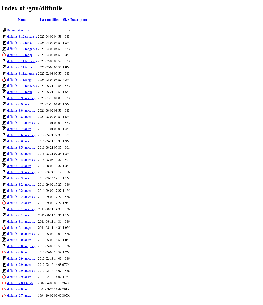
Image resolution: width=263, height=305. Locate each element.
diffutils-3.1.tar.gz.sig (21, 221)
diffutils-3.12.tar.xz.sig (22, 36)
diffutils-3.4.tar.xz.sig (21, 160)
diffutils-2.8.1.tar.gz (20, 283)
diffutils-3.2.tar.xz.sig (21, 184)
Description (78, 19)
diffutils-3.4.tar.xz (19, 166)
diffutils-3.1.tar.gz (19, 227)
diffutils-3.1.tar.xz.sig (21, 209)
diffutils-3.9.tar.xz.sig (21, 98)
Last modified (50, 19)
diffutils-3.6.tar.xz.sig (21, 135)
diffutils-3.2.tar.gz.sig (21, 197)
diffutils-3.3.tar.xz (19, 178)
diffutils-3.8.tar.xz (19, 116)
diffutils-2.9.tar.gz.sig (21, 271)
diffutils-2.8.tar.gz (19, 289)
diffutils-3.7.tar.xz (19, 129)
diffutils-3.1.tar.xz (19, 215)
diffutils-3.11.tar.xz (19, 67)
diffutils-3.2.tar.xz (19, 190)
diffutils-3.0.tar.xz (19, 240)
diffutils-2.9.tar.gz (19, 277)
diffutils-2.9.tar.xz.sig (21, 258)
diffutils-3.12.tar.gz (19, 55)
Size (66, 19)
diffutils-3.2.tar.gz (19, 203)
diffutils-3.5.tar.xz (19, 153)
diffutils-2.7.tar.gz (19, 295)
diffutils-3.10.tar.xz (19, 92)
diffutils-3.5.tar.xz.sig (21, 147)
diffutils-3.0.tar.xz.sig (21, 234)
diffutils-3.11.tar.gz (19, 79)
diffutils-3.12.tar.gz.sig (22, 49)
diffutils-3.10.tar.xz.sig (22, 86)
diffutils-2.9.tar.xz (19, 264)
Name (22, 19)
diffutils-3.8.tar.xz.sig (21, 110)
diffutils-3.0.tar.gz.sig (21, 246)
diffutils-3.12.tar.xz (19, 42)
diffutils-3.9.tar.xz (19, 104)
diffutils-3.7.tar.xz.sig (21, 123)
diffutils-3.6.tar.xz (19, 141)
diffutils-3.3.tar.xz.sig (21, 172)
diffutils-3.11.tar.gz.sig (22, 73)
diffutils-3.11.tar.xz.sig (22, 61)
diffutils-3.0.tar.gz (19, 252)
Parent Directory (18, 30)
